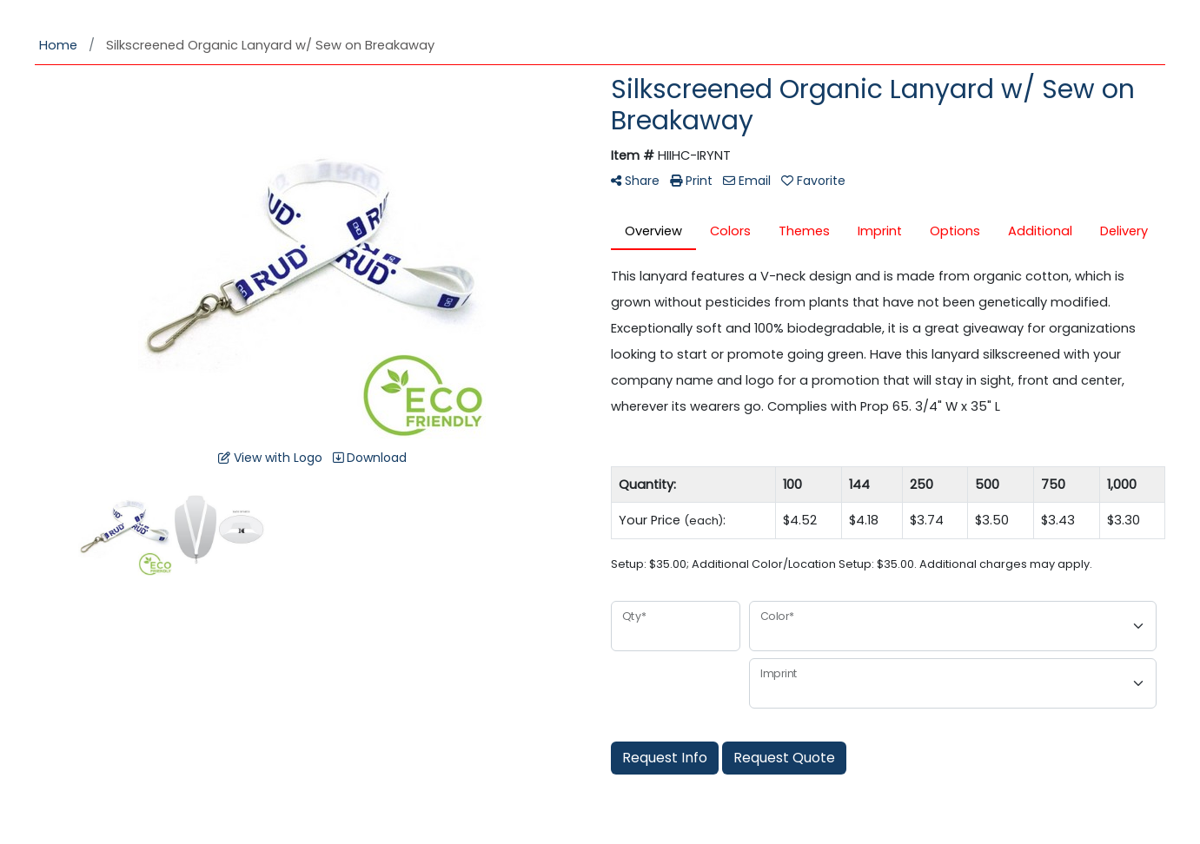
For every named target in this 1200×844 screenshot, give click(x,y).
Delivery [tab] (1124, 231)
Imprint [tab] (880, 231)
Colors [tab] (730, 231)
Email (747, 180)
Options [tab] (955, 231)
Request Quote (784, 758)
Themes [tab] (804, 231)
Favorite (813, 180)
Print (691, 180)
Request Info (664, 758)
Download (370, 457)
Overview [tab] (653, 231)
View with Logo (270, 457)
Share (635, 180)
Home (58, 45)
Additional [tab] (1040, 231)
